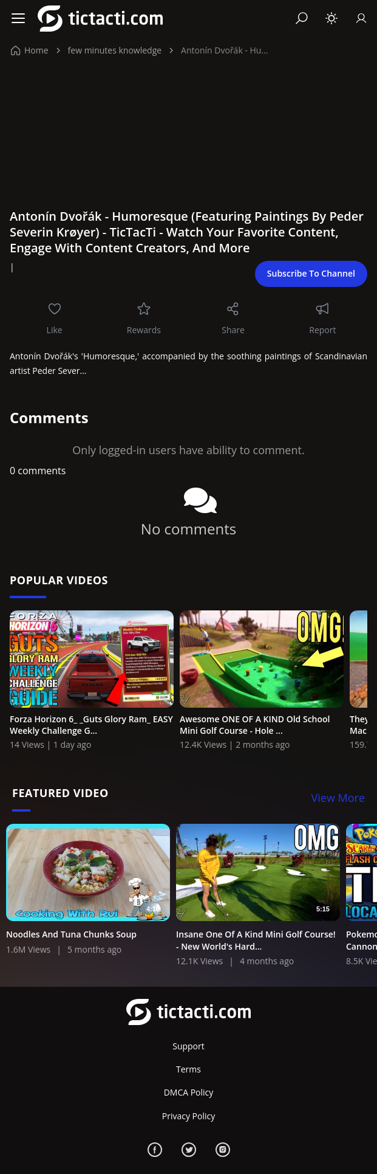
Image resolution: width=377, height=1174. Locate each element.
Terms (188, 1069)
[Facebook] (155, 1150)
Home (30, 50)
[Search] (301, 18)
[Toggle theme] (331, 18)
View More (338, 797)
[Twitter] (189, 1150)
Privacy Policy (188, 1116)
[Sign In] (361, 18)
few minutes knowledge (115, 50)
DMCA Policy (189, 1092)
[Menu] (18, 18)
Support (188, 1046)
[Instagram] (223, 1150)
